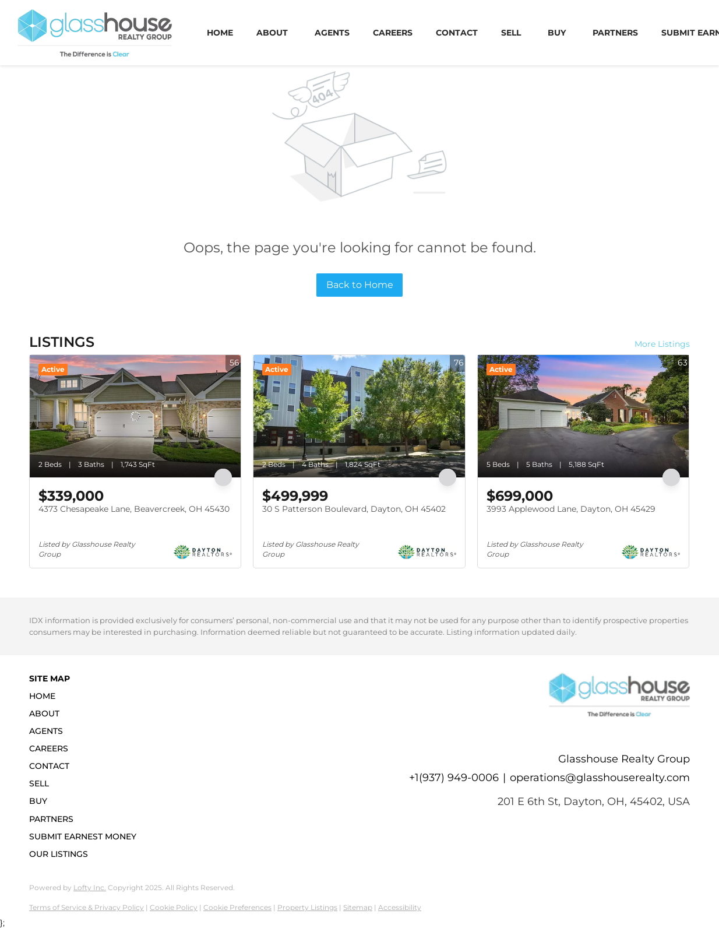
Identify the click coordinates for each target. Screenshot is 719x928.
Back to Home (359, 284)
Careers (393, 32)
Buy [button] (557, 32)
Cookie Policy (174, 907)
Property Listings (307, 907)
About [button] (272, 32)
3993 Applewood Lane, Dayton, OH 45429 (571, 509)
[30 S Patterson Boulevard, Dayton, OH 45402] (358, 416)
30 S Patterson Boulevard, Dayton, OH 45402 (354, 509)
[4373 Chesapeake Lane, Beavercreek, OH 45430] (135, 416)
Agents (332, 32)
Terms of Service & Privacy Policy (86, 907)
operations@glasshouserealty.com (600, 777)
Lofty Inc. (89, 887)
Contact (457, 32)
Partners (615, 32)
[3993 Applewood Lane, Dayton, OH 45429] (583, 416)
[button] (86, 696)
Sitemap (357, 907)
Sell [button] (511, 32)
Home (220, 32)
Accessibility (399, 907)
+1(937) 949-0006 (454, 777)
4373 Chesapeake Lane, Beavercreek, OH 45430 (134, 509)
